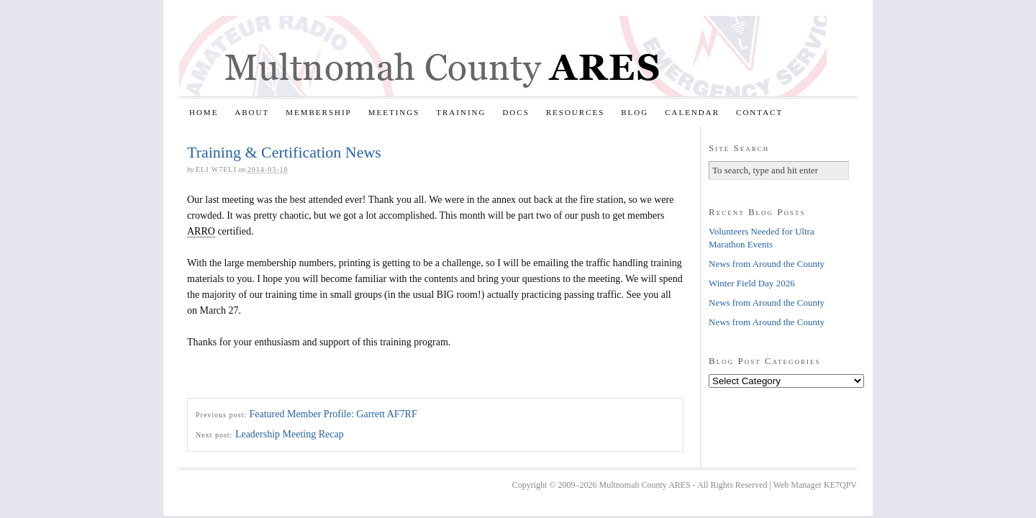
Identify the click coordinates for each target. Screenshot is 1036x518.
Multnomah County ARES (503, 56)
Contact (759, 112)
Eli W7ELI (216, 169)
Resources (575, 112)
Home (203, 112)
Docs (515, 112)
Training (461, 112)
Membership (319, 112)
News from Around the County (766, 263)
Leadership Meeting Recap (289, 434)
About (252, 112)
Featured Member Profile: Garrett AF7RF (333, 414)
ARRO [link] (201, 231)
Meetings (394, 112)
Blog (634, 112)
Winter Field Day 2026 (752, 283)
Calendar (692, 112)
